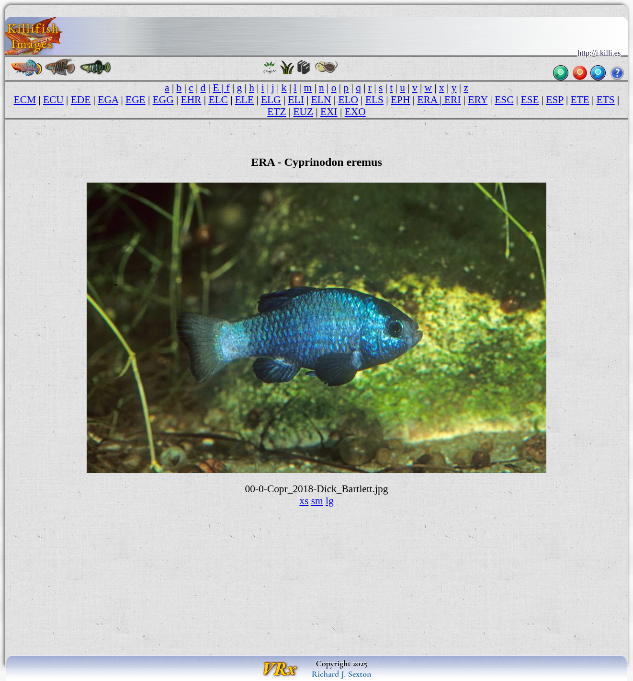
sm (317, 501)
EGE (135, 99)
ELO (348, 99)
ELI (296, 99)
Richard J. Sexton (342, 674)
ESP (554, 99)
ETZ (276, 111)
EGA (108, 99)
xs (303, 501)
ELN (321, 99)
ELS (374, 99)
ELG (271, 99)
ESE (529, 99)
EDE (81, 99)
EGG (163, 99)
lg (330, 501)
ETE (580, 99)
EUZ (304, 111)
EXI (329, 111)
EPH (400, 99)
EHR (191, 99)
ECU (53, 99)
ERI (452, 99)
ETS (606, 99)
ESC (504, 99)
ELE (244, 99)
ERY (477, 99)
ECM (25, 99)
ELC (217, 99)
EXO (355, 111)
